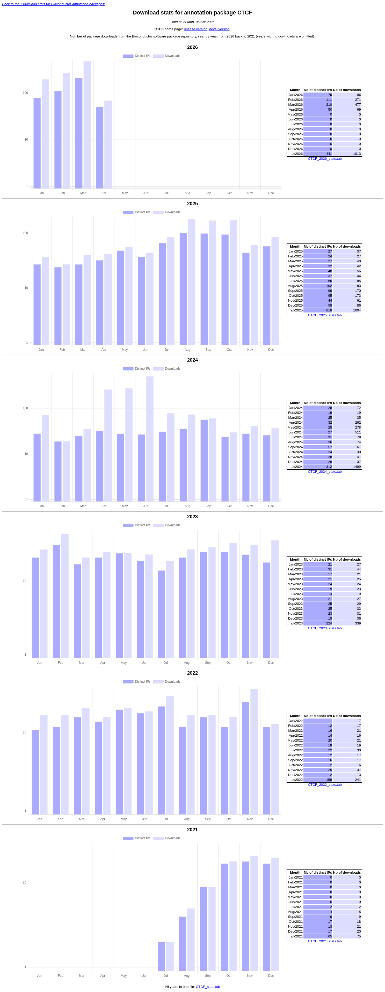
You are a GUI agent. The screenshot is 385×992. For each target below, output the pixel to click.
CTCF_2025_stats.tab (325, 315)
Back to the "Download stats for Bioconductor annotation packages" (53, 4)
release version (195, 29)
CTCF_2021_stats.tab (325, 941)
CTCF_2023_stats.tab (325, 628)
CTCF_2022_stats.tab (325, 785)
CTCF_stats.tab (208, 987)
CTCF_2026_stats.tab (325, 159)
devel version (219, 29)
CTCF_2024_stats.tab (325, 472)
